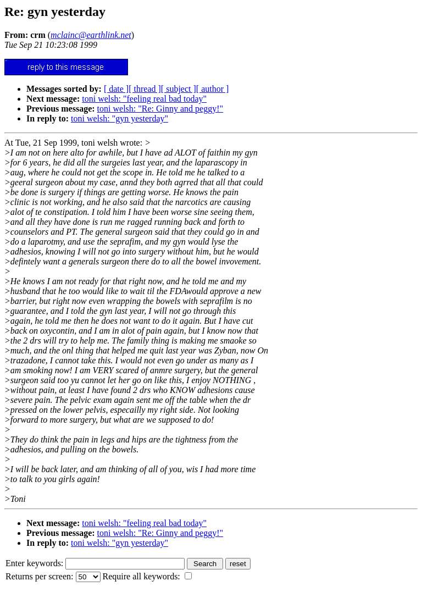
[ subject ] (178, 88)
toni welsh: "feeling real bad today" (144, 98)
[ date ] (116, 88)
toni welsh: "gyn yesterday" (119, 118)
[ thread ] (145, 88)
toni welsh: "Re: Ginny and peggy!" (160, 108)
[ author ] (212, 88)
